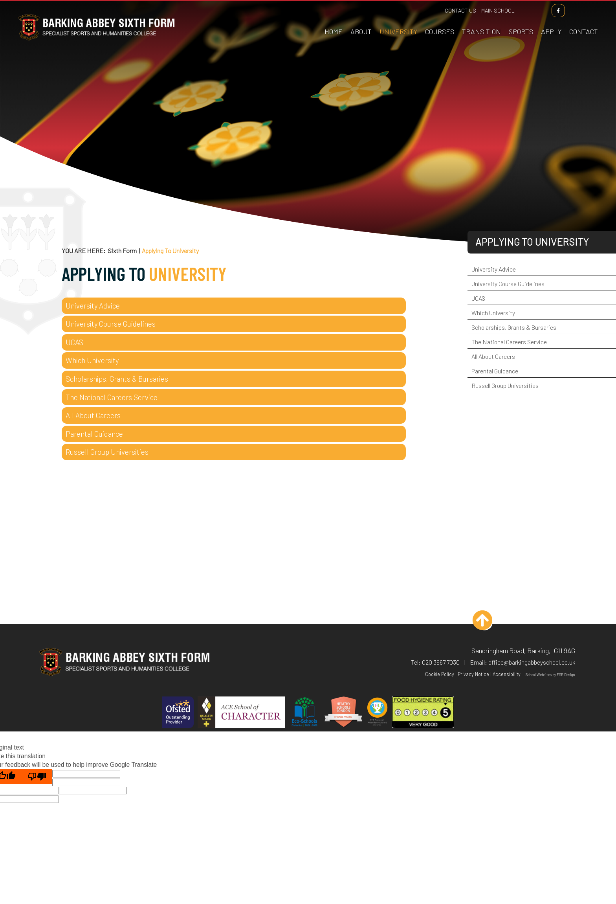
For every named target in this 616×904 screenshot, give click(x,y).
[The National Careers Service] (234, 397)
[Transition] (482, 19)
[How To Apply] (552, 19)
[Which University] (234, 360)
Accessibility (507, 674)
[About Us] (361, 19)
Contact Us (461, 10)
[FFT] (377, 713)
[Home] (95, 40)
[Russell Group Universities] (234, 452)
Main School (498, 10)
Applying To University (531, 242)
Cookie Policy (439, 674)
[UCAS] (234, 342)
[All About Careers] (234, 415)
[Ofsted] (178, 713)
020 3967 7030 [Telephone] (441, 662)
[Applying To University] (399, 19)
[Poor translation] (37, 776)
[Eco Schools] (304, 713)
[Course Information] (440, 19)
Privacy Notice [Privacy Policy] (473, 674)
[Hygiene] (423, 713)
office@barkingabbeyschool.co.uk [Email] (531, 662)
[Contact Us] (584, 19)
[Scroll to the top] (485, 622)
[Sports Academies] (522, 19)
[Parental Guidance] (234, 434)
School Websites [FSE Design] (539, 674)
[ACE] (241, 713)
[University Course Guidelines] (234, 324)
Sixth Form (122, 250)
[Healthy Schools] (343, 713)
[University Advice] (234, 306)
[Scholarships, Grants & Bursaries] (234, 379)
